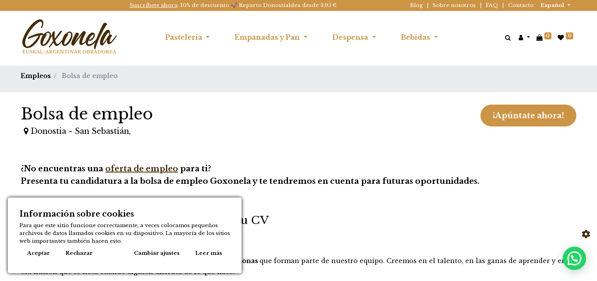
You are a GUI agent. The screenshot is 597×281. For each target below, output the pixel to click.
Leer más (208, 253)
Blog (416, 5)
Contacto (520, 5)
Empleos (36, 76)
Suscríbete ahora (153, 5)
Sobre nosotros (454, 5)
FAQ (492, 5)
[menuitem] (463, 37)
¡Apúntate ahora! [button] (528, 115)
